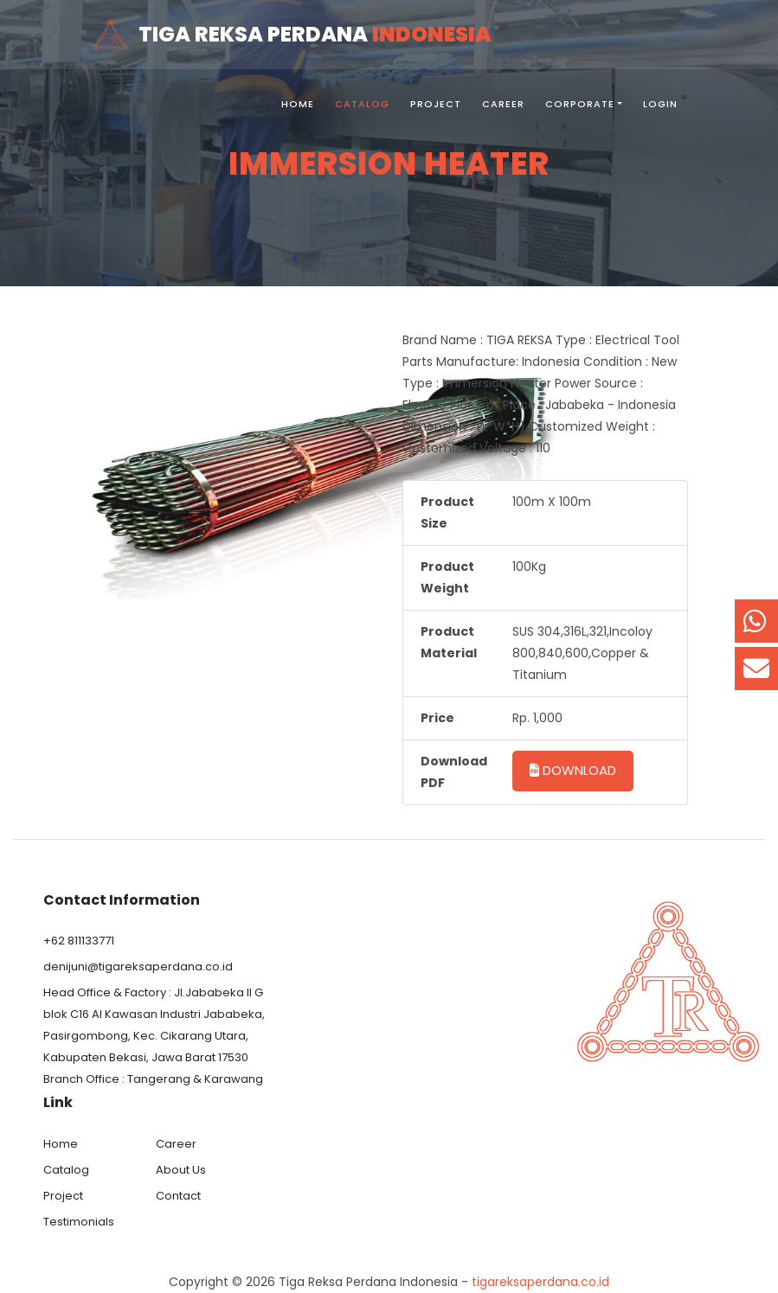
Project (435, 104)
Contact (178, 1195)
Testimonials (78, 1221)
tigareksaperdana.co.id (540, 1281)
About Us (181, 1170)
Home (297, 104)
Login (660, 104)
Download (573, 770)
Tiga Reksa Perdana (291, 34)
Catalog (362, 104)
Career (503, 104)
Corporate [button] (579, 104)
